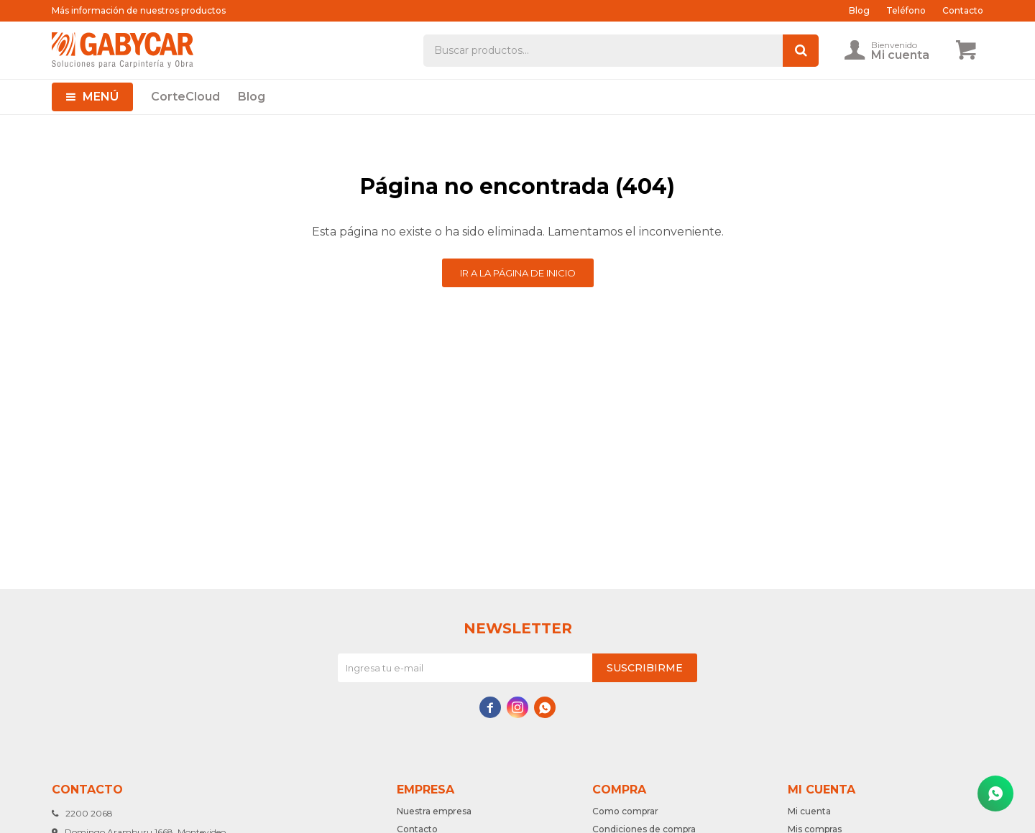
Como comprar (625, 811)
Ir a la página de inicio (518, 273)
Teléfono (906, 10)
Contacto (962, 10)
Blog (251, 96)
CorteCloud (185, 96)
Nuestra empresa (434, 811)
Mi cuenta (809, 811)
